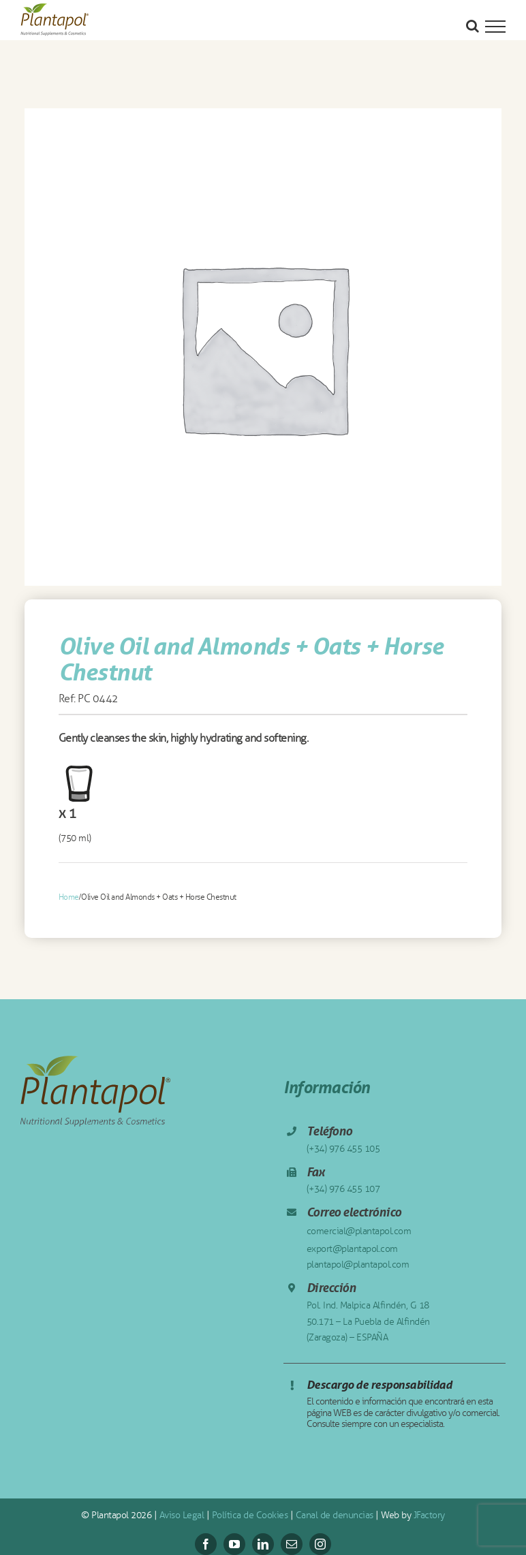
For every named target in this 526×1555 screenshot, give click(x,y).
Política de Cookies (250, 1515)
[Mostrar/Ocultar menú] (495, 26)
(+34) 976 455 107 (343, 1189)
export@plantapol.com (352, 1249)
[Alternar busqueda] (472, 26)
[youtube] (234, 1544)
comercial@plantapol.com (359, 1231)
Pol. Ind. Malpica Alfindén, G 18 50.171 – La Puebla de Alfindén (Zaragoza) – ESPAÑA (368, 1322)
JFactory (429, 1515)
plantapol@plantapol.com (358, 1264)
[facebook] (206, 1544)
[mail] (292, 1544)
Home (69, 897)
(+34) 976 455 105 (343, 1149)
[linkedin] (263, 1544)
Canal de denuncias (334, 1515)
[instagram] (320, 1544)
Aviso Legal (181, 1515)
